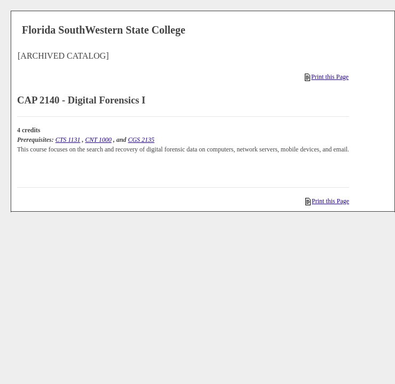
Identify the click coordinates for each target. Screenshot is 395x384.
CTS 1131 (68, 139)
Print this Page (327, 77)
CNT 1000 (98, 139)
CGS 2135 (141, 139)
